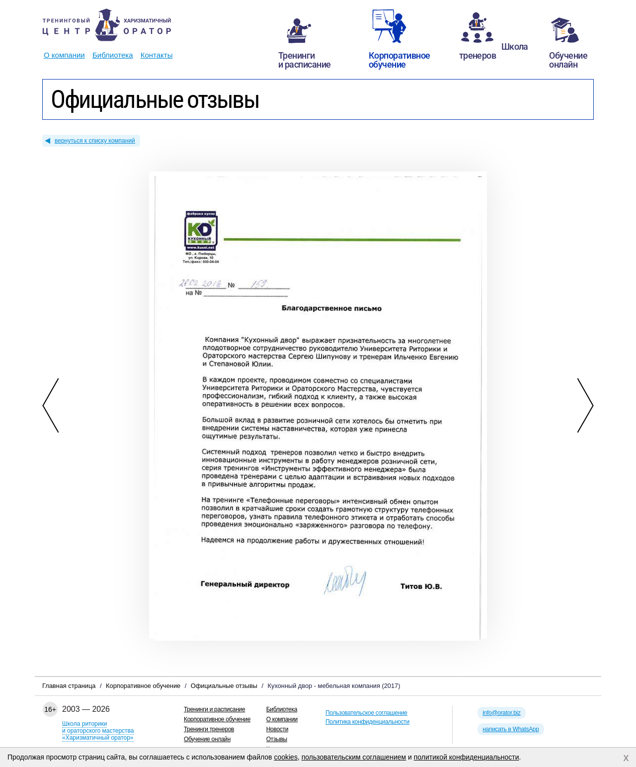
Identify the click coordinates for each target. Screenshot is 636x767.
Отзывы (276, 739)
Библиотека (112, 55)
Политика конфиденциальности (367, 721)
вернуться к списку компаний (95, 140)
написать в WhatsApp (510, 729)
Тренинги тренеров (209, 729)
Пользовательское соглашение (366, 712)
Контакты (157, 55)
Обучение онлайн (207, 739)
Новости (277, 729)
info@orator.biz (501, 712)
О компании (64, 55)
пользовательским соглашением (354, 757)
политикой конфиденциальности (466, 757)
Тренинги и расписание (214, 709)
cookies (285, 757)
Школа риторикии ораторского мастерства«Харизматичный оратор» (98, 730)
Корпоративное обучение (217, 719)
